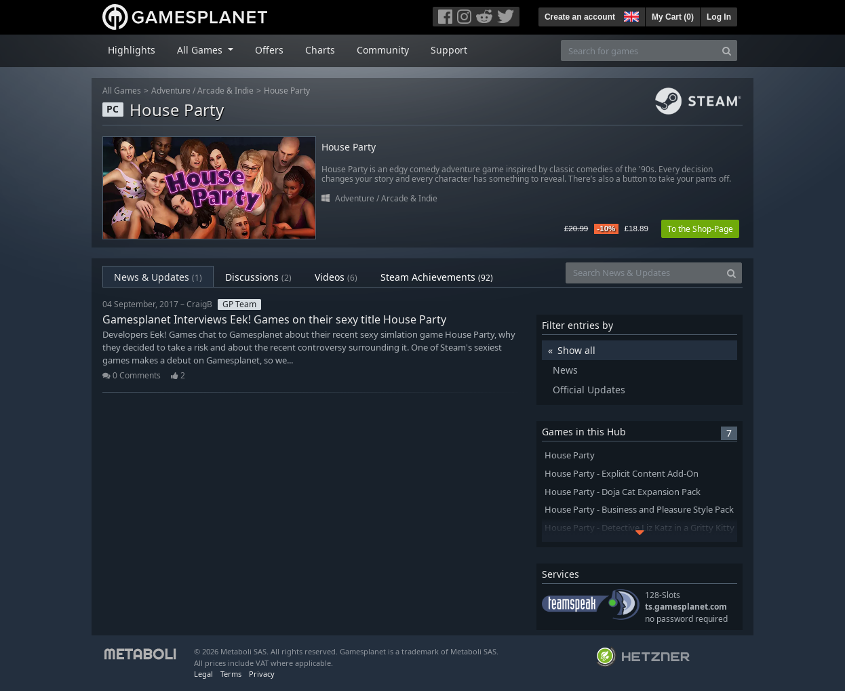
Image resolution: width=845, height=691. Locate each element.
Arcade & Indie (225, 90)
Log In (719, 17)
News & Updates (158, 277)
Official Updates (589, 389)
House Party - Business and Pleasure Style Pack (639, 509)
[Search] (726, 50)
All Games (121, 90)
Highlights (131, 49)
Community (383, 49)
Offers (269, 49)
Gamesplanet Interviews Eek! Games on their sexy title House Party (274, 319)
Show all (576, 350)
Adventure (171, 90)
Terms (230, 674)
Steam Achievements (436, 277)
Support (449, 49)
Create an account (580, 17)
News (565, 369)
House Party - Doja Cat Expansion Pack (623, 492)
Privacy (262, 674)
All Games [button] (201, 49)
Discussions (258, 277)
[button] (630, 15)
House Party (287, 90)
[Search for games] (639, 50)
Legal (203, 674)
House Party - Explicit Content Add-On (622, 473)
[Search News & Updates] (644, 272)
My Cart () (673, 17)
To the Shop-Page (700, 229)
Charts (320, 49)
